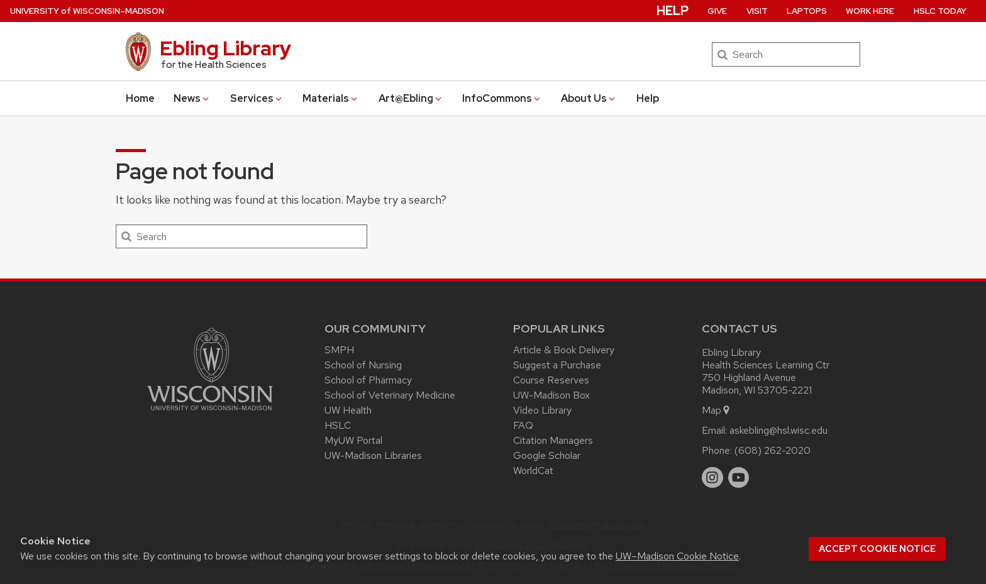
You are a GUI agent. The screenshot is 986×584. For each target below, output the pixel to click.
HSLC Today (940, 11)
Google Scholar (546, 455)
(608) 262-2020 (772, 450)
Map (716, 410)
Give (717, 11)
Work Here (870, 11)
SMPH (339, 349)
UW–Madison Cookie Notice (677, 556)
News (192, 98)
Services (257, 98)
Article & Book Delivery (563, 349)
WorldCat (533, 470)
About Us (589, 98)
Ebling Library (225, 48)
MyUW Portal (353, 440)
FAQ (523, 425)
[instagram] (712, 477)
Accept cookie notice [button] (877, 549)
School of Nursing (363, 365)
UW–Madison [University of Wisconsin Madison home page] (87, 11)
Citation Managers (553, 440)
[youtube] (739, 477)
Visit (757, 11)
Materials (330, 98)
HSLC (337, 425)
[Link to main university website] (210, 412)
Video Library (542, 410)
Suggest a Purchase (557, 365)
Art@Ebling (411, 98)
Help (647, 98)
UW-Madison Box (551, 395)
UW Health (348, 410)
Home (140, 98)
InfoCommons (502, 98)
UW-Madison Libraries (373, 455)
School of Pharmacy (368, 380)
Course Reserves (551, 380)
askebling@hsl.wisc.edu (778, 430)
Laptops (807, 11)
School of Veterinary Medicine (389, 395)
